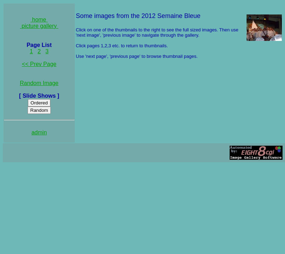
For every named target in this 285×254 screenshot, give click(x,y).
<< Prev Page (39, 64)
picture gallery (39, 26)
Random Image (39, 83)
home (39, 20)
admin (39, 132)
